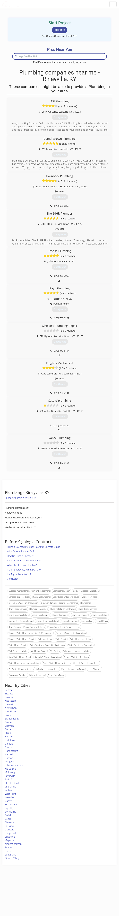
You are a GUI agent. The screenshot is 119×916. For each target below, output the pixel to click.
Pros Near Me (17, 889)
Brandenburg (12, 718)
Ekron (8, 732)
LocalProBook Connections (96, 896)
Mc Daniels (10, 768)
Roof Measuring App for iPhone (56, 896)
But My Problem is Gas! (19, 574)
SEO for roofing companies (95, 900)
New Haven (11, 707)
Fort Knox (10, 740)
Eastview (9, 826)
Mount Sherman (13, 843)
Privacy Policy (90, 889)
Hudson (9, 758)
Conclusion (12, 578)
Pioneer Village (12, 858)
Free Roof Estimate (19, 896)
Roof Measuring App (52, 893)
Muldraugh (10, 772)
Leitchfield (10, 836)
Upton (8, 851)
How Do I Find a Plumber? (20, 555)
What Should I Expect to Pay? (22, 565)
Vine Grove (10, 786)
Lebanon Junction (14, 765)
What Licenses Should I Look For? (24, 560)
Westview (10, 797)
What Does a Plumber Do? (20, 551)
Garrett (8, 800)
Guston (8, 747)
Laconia (9, 697)
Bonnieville (10, 811)
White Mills (10, 854)
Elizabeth (9, 693)
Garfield (9, 743)
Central (8, 690)
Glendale (9, 829)
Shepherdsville (12, 783)
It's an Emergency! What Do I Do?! (24, 569)
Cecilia (8, 818)
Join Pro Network (50, 885)
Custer (8, 729)
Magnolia (9, 840)
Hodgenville (11, 833)
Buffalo (8, 815)
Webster (9, 790)
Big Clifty (9, 808)
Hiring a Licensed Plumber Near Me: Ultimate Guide (33, 546)
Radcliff (8, 779)
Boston (8, 715)
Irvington (9, 761)
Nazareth (9, 704)
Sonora (8, 847)
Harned (9, 754)
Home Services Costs (20, 885)
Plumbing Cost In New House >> (21, 497)
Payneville (10, 775)
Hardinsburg (11, 750)
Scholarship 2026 (91, 885)
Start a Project (17, 893)
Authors (87, 893)
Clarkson (9, 822)
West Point (10, 793)
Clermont (10, 725)
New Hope (10, 711)
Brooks (8, 722)
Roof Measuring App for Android (57, 900)
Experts (46, 889)
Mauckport (10, 700)
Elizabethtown (12, 804)
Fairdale (9, 736)
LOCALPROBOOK (20, 4)
